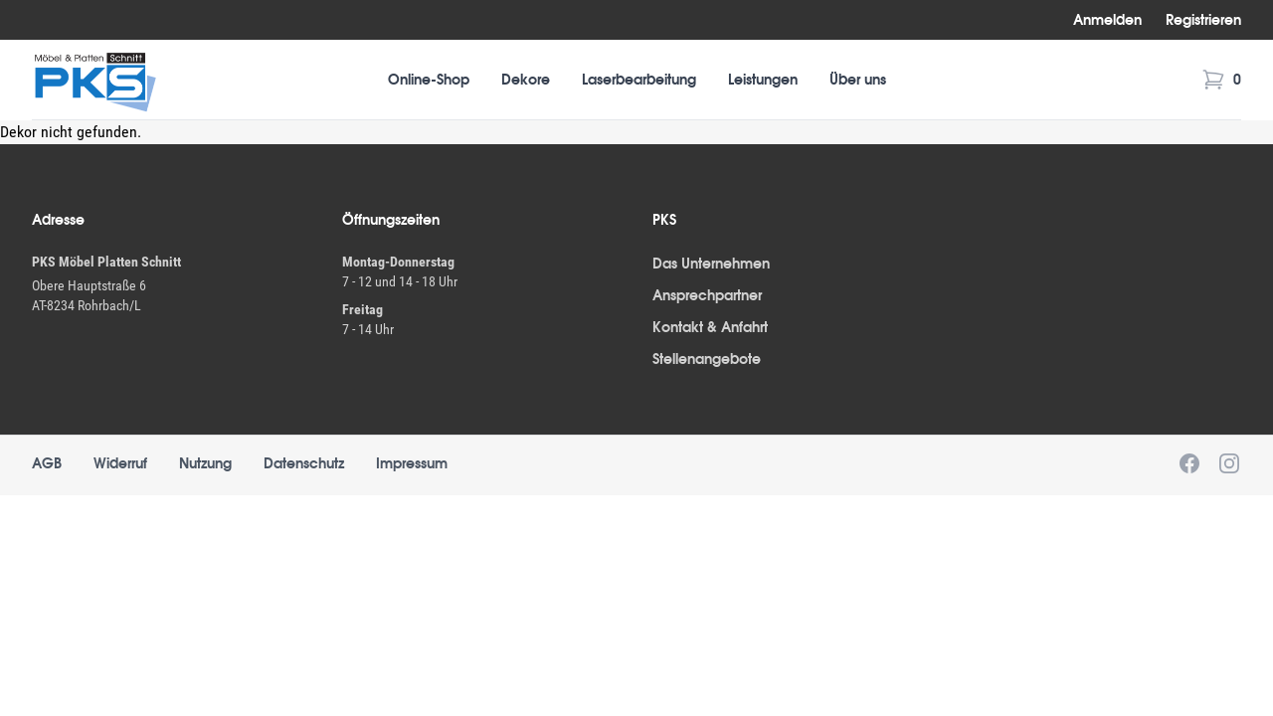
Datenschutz (304, 463)
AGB (47, 463)
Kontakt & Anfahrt (710, 327)
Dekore (525, 80)
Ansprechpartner (707, 295)
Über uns (857, 80)
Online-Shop (428, 80)
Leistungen (763, 80)
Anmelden (1107, 20)
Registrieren (1203, 20)
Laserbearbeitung (639, 80)
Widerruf (120, 463)
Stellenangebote (706, 359)
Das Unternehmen (711, 263)
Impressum (412, 463)
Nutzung (205, 463)
